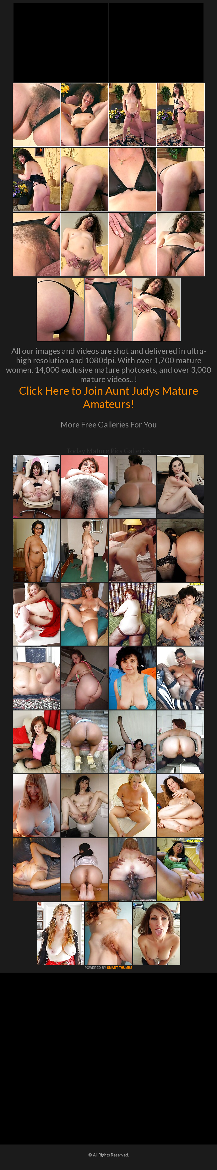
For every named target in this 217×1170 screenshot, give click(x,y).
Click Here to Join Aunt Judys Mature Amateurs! (108, 397)
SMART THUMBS (119, 967)
